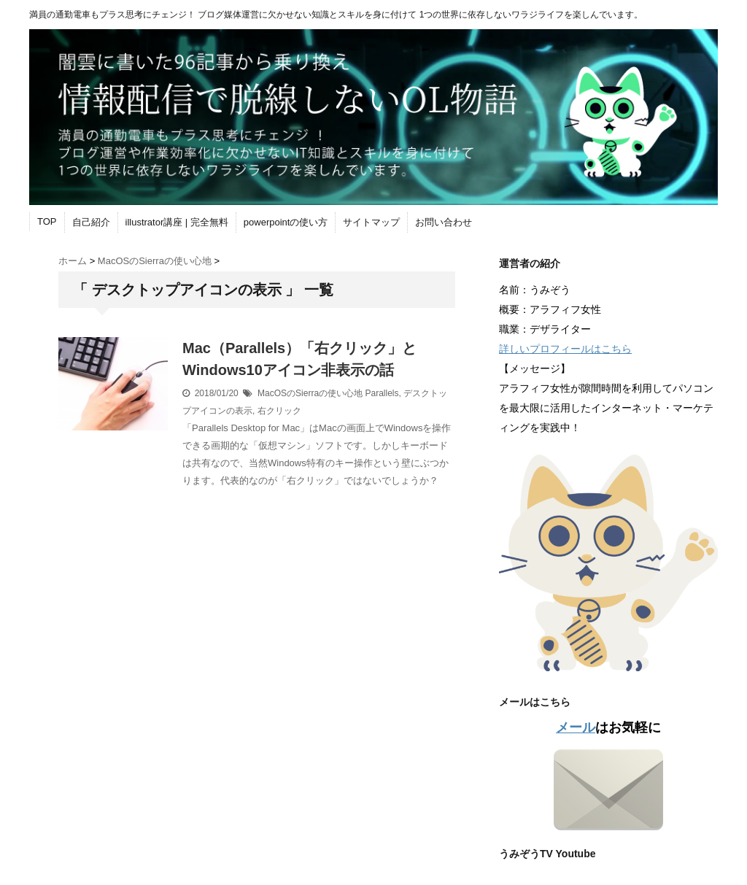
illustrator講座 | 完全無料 (176, 222)
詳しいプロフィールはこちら (565, 349)
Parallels (381, 393)
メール (575, 727)
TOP (47, 221)
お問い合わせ (443, 222)
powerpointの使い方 (286, 222)
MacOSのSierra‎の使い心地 (310, 393)
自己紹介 (91, 222)
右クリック (279, 411)
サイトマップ (371, 222)
